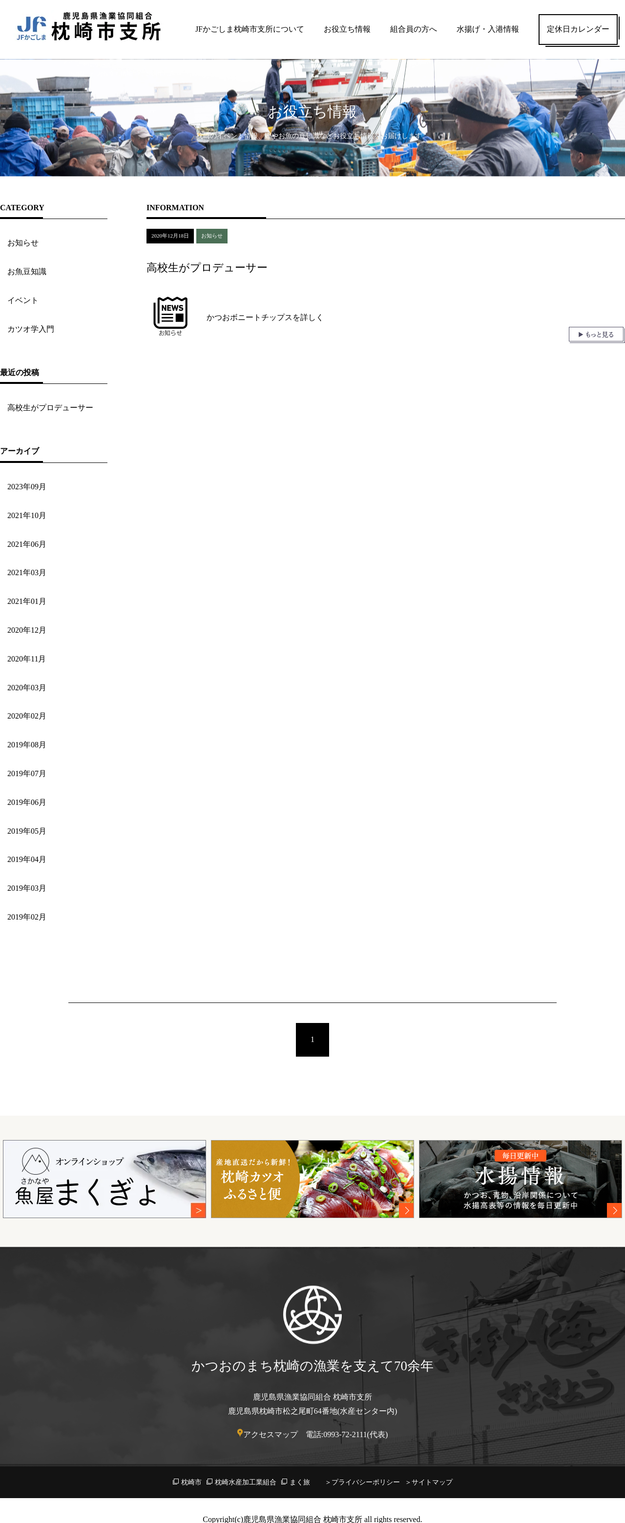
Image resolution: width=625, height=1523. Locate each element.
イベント (23, 300)
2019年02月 (26, 917)
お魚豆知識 (26, 271)
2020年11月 (26, 659)
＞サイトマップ (429, 1482)
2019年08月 (26, 745)
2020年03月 (26, 687)
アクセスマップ (270, 1434)
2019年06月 (26, 802)
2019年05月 (26, 831)
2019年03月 (26, 888)
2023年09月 (26, 486)
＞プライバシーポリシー (362, 1482)
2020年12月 (26, 630)
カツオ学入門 (30, 329)
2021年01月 (26, 601)
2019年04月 (26, 859)
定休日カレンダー (578, 29)
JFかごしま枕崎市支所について (249, 29)
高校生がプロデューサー (50, 407)
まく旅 (300, 1482)
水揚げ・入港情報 (488, 29)
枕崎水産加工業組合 (245, 1482)
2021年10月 (26, 515)
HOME (76, 73)
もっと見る (597, 335)
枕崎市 (191, 1482)
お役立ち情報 (347, 29)
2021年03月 (26, 572)
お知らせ (23, 243)
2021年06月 (26, 544)
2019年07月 (26, 773)
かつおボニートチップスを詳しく (265, 317)
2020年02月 (26, 716)
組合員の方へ (413, 29)
